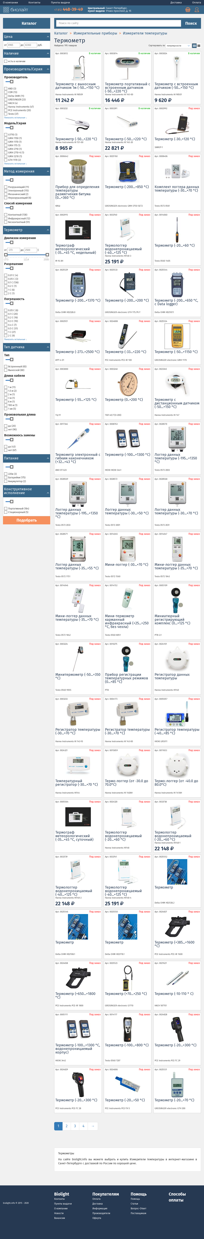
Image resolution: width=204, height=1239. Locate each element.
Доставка (176, 2)
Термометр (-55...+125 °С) (75, 399)
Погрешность (14, 299)
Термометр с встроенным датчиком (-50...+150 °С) (176, 86)
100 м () (10, 405)
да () (10, 426)
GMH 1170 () (13, 142)
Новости (59, 1213)
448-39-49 (69, 9)
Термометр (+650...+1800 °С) (75, 996)
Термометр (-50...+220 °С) (76, 139)
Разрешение (13, 264)
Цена (26, 36)
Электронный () (16, 190)
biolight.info (9, 1203)
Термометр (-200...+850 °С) (127, 187)
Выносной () (14, 370)
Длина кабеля (14, 376)
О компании (11, 2)
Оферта (96, 1218)
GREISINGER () (15, 99)
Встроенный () (15, 366)
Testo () (11, 114)
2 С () (9, 293)
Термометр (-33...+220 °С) (125, 352)
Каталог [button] (27, 23)
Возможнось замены (19, 435)
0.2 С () (10, 286)
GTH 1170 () (12, 160)
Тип (6, 355)
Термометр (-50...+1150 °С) (176, 352)
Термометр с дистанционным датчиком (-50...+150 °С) (177, 403)
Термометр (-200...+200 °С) (127, 300)
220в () (10, 474)
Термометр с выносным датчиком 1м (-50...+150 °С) (77, 86)
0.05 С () (11, 279)
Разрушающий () (16, 187)
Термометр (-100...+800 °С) (127, 1045)
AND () (10, 88)
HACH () (11, 103)
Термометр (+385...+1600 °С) (174, 944)
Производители (101, 1213)
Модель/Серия (15, 123)
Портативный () (16, 508)
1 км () (10, 409)
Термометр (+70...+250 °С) (126, 994)
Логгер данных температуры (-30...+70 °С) (176, 511)
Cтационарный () (16, 512)
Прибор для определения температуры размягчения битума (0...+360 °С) (77, 192)
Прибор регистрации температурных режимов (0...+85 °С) (126, 678)
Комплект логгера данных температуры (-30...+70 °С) (177, 189)
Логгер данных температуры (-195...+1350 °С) (176, 458)
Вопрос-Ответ (138, 1208)
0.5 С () (11, 328)
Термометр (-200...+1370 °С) (77, 300)
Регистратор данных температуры (172, 676)
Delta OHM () (14, 96)
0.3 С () (11, 321)
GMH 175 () (12, 145)
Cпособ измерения (18, 203)
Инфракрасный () (17, 218)
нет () (10, 429)
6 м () (9, 401)
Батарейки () (15, 477)
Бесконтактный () (17, 222)
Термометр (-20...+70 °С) (174, 1100)
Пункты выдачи (60, 2)
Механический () (16, 194)
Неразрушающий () (17, 198)
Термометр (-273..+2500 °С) (77, 352)
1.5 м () (10, 391)
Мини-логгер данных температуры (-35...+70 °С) (176, 566)
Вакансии (59, 1218)
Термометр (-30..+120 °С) (175, 139)
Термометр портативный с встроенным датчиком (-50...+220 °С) (127, 87)
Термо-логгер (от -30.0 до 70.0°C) (126, 783)
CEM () (10, 92)
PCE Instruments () (17, 110)
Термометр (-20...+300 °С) (175, 1045)
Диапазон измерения (20, 238)
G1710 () (10, 134)
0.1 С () (11, 282)
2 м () (9, 394)
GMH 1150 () (13, 138)
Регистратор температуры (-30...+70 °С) (77, 731)
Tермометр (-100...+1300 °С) (127, 454)
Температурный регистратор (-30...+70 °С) (76, 783)
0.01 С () (11, 275)
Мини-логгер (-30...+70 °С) (126, 564)
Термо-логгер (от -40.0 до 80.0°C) (176, 783)
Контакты (34, 2)
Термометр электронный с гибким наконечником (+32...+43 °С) (77, 458)
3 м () (9, 398)
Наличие (26, 53)
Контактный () (15, 215)
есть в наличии (14, 61)
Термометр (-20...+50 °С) (125, 1100)
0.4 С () (10, 325)
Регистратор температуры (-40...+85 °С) (177, 731)
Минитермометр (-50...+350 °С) (77, 676)
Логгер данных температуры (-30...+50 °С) (127, 511)
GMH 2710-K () (14, 152)
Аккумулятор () (15, 481)
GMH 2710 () (13, 149)
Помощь (135, 1199)
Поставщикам (138, 1213)
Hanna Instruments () (19, 107)
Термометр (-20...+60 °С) (175, 245)
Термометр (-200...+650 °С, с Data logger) (176, 302)
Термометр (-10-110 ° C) (174, 994)
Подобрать (27, 520)
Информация (99, 1208)
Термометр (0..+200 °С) (124, 399)
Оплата (196, 2)
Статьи (134, 1203)
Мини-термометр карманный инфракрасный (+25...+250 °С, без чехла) (127, 621)
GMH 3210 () (13, 156)
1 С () (9, 290)
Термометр (164, 887)
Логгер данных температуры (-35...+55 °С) (77, 566)
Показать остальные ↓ (15, 117)
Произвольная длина (20, 414)
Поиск (191, 23)
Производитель (15, 77)
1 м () (10, 387)
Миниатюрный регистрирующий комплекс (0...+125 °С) (172, 619)
